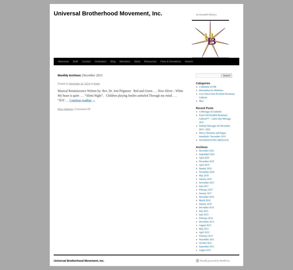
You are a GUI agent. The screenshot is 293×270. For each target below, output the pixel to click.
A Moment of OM (207, 86)
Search (189, 61)
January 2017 (205, 193)
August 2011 (205, 250)
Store (137, 61)
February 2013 (206, 235)
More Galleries (65, 109)
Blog (113, 61)
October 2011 (205, 243)
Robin (97, 83)
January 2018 (205, 179)
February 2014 (206, 218)
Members (124, 61)
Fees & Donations (171, 61)
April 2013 (204, 232)
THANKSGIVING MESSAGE (214, 140)
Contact (86, 61)
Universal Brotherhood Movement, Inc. (108, 13)
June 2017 (204, 186)
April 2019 (204, 164)
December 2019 (206, 161)
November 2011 (206, 239)
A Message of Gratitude (210, 111)
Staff (75, 61)
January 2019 (205, 168)
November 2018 (206, 172)
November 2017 (206, 182)
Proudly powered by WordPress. (215, 260)
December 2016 (206, 196)
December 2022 (206, 150)
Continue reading (82, 100)
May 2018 (204, 175)
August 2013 (205, 225)
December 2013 (206, 221)
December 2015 (206, 207)
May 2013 (204, 228)
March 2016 (204, 200)
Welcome (63, 61)
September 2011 (206, 246)
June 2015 (204, 214)
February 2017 (206, 189)
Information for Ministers (211, 90)
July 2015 (203, 211)
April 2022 (204, 157)
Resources (150, 61)
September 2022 (206, 154)
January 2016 (205, 204)
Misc (201, 101)
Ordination (100, 61)
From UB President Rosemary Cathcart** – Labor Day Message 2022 (215, 119)
